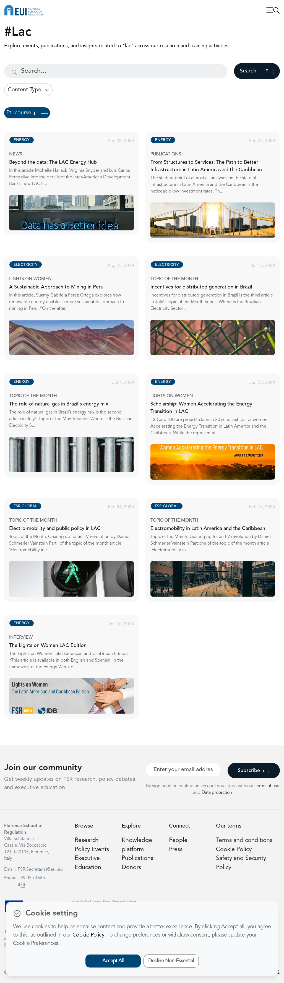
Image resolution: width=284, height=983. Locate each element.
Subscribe (254, 770)
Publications (137, 858)
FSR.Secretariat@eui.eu (40, 869)
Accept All (113, 960)
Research (86, 840)
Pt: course (27, 113)
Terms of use (267, 786)
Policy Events (92, 849)
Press (176, 849)
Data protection (217, 792)
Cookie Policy (234, 849)
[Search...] (115, 71)
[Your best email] (183, 770)
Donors (131, 867)
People (178, 840)
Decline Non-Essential (171, 960)
